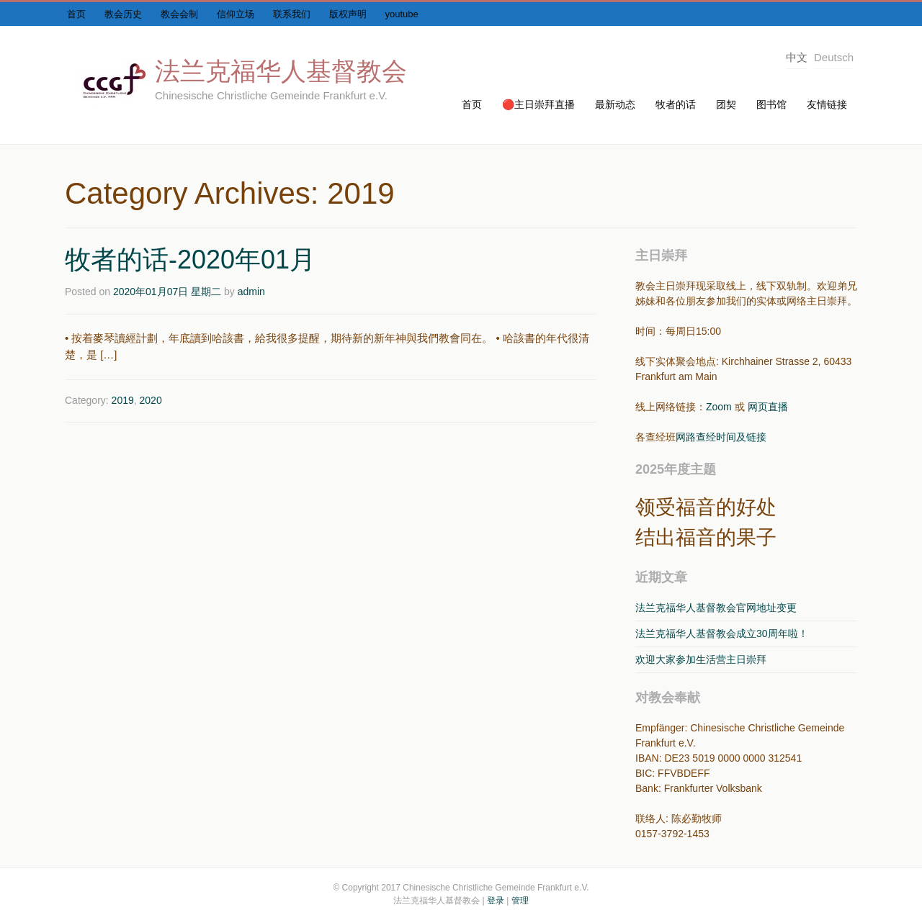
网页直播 (768, 406)
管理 (520, 901)
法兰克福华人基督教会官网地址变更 (716, 607)
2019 (123, 400)
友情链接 (827, 104)
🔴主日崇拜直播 (538, 104)
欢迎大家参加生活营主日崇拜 (700, 659)
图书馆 (771, 104)
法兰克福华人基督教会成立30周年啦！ (721, 633)
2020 (151, 400)
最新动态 (615, 104)
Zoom (719, 406)
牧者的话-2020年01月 (190, 259)
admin (251, 291)
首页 (76, 14)
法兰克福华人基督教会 (281, 71)
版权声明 (348, 14)
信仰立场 (235, 14)
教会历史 (123, 14)
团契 (726, 104)
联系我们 (291, 14)
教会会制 (179, 14)
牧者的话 (675, 104)
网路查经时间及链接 (721, 437)
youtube (402, 14)
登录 (495, 901)
